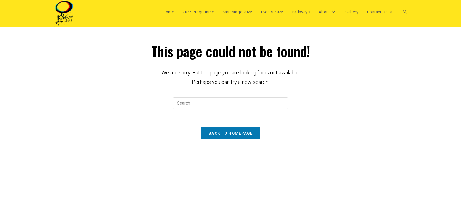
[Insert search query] (230, 103)
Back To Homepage (230, 133)
